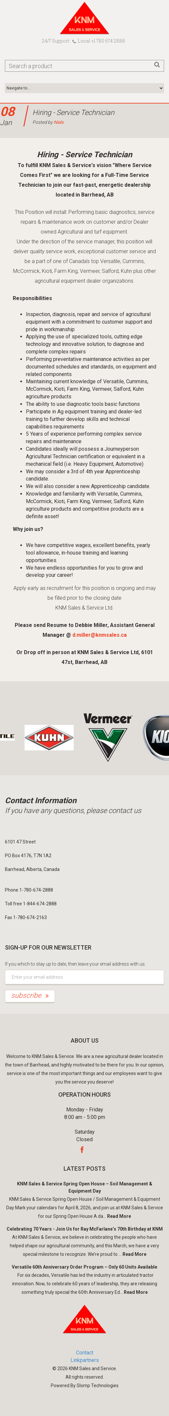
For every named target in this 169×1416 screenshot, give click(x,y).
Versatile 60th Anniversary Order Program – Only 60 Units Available (84, 1267)
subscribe (30, 995)
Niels (59, 122)
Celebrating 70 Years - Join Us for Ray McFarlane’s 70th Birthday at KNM (85, 1229)
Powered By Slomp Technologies (85, 1385)
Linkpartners (84, 1360)
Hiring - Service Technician (73, 112)
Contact (84, 1353)
